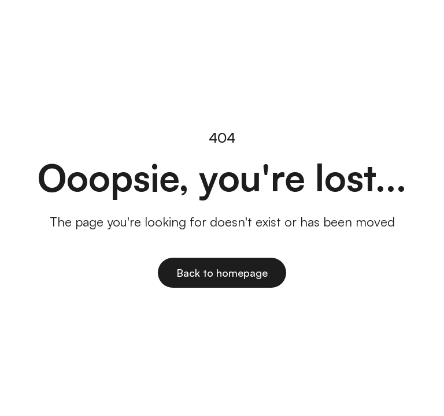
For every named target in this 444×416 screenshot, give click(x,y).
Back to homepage (222, 272)
